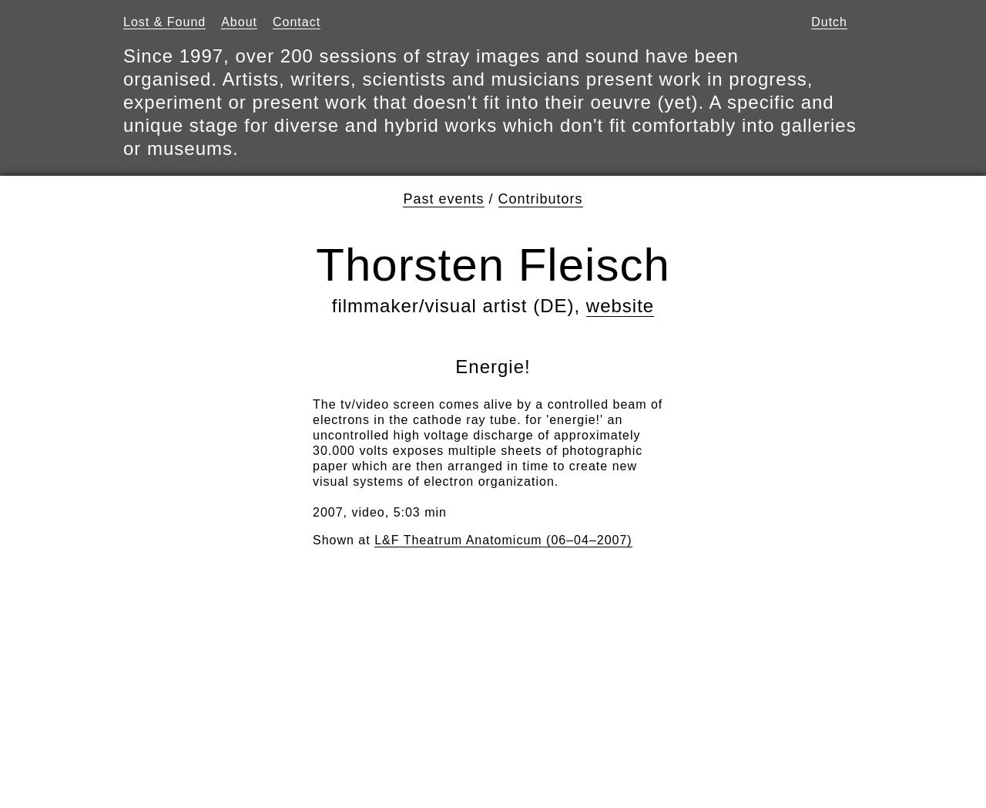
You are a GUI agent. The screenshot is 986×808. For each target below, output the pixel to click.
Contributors (540, 199)
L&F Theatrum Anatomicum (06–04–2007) (503, 540)
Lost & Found (164, 22)
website (620, 305)
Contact (296, 22)
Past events (443, 199)
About (239, 22)
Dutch (829, 22)
